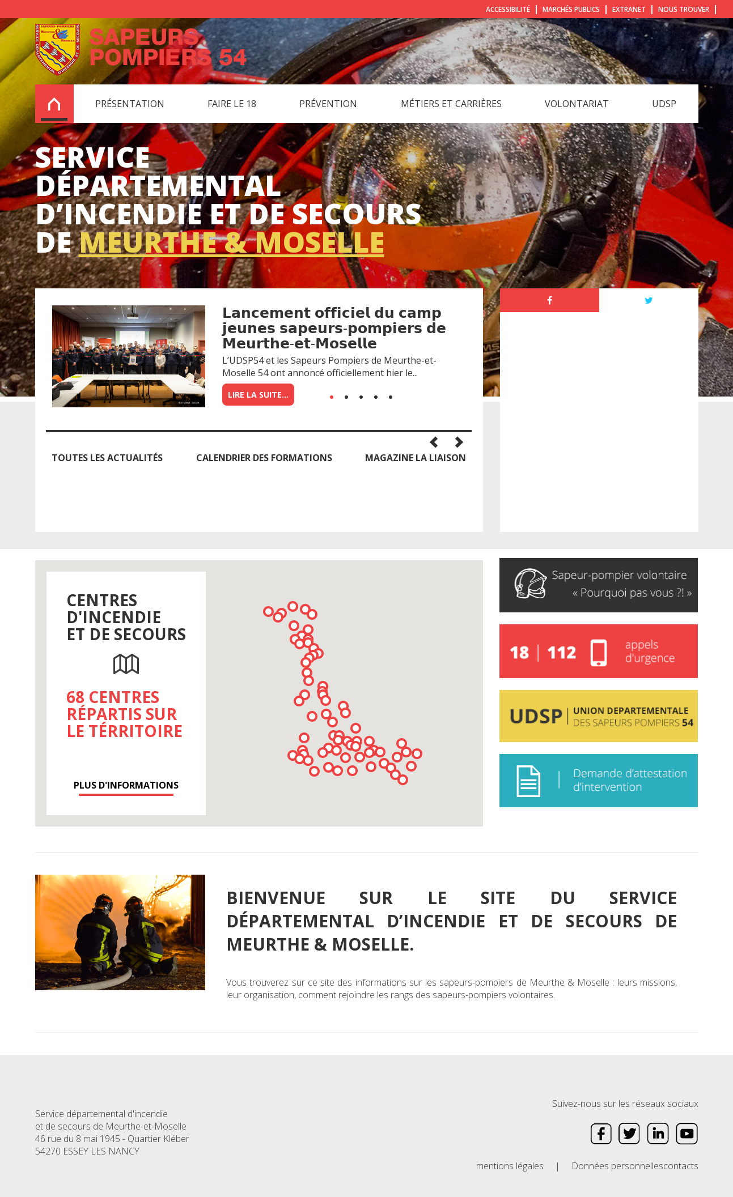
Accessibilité (508, 9)
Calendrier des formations (264, 457)
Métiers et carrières (451, 103)
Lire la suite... (258, 394)
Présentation (129, 103)
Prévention (328, 103)
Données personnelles (617, 1166)
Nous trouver (683, 9)
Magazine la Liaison (415, 457)
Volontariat (577, 103)
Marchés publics (571, 9)
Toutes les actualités (107, 457)
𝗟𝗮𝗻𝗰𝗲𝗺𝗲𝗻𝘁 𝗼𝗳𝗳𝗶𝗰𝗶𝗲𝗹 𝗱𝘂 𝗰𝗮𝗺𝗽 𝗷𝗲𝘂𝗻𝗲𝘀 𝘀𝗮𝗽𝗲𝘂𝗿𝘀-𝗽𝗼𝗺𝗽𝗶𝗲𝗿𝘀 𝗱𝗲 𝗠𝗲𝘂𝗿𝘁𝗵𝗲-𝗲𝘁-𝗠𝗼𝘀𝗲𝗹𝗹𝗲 (334, 327)
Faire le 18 (231, 103)
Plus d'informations (126, 785)
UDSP (664, 103)
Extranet (629, 9)
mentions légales (510, 1166)
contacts (680, 1166)
